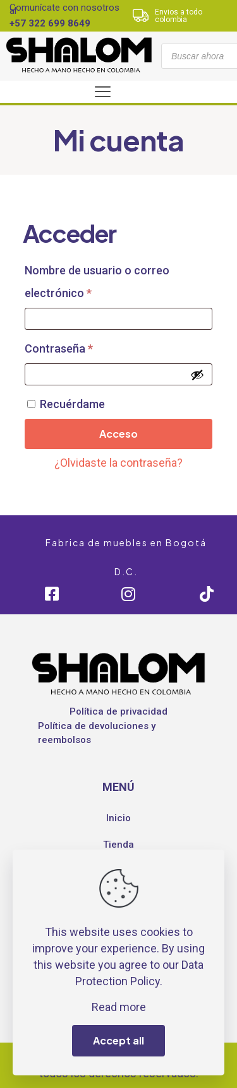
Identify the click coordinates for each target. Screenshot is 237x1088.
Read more (119, 1007)
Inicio (118, 818)
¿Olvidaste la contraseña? (118, 462)
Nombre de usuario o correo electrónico (97, 282)
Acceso (118, 433)
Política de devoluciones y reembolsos (96, 733)
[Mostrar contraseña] (197, 375)
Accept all (118, 1040)
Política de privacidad (118, 711)
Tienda (118, 844)
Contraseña (87, 346)
